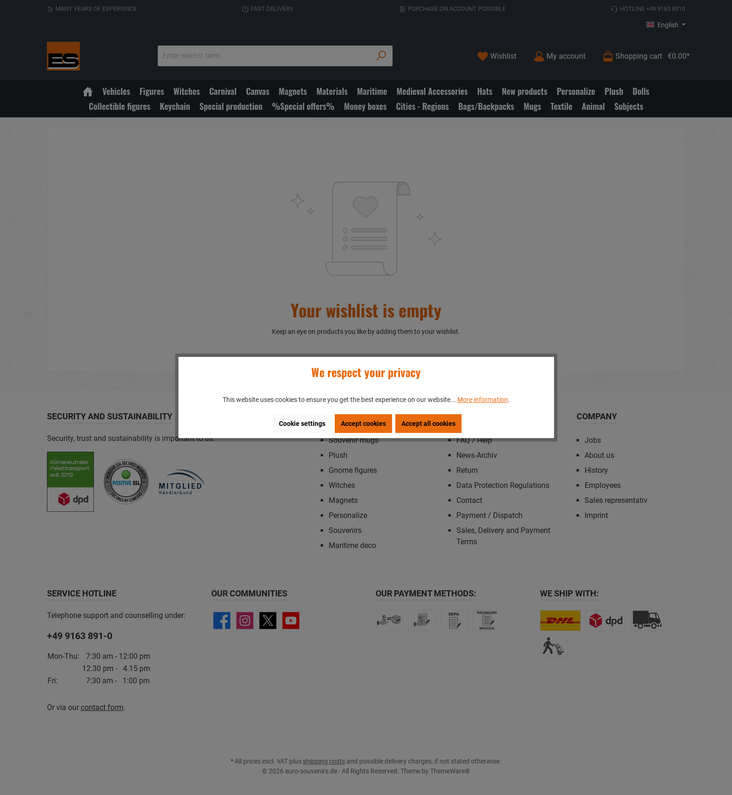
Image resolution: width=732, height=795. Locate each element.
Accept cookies (363, 423)
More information (482, 399)
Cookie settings (302, 423)
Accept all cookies (428, 423)
